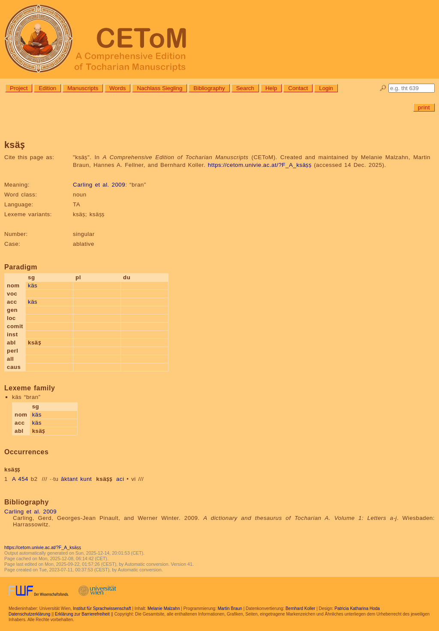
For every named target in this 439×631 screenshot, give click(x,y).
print (424, 107)
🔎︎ (383, 88)
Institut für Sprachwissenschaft (102, 608)
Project (18, 88)
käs (32, 285)
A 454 (20, 479)
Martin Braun (230, 608)
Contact (298, 88)
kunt (86, 479)
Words (117, 88)
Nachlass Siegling (159, 88)
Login (326, 88)
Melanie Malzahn (163, 608)
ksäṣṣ (104, 479)
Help (271, 88)
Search (245, 88)
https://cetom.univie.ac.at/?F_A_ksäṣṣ (260, 165)
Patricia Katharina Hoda (357, 608)
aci (120, 479)
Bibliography (209, 88)
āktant (69, 479)
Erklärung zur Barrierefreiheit (82, 614)
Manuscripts (82, 88)
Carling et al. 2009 (99, 184)
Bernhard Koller (300, 608)
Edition (47, 88)
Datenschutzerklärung (29, 614)
